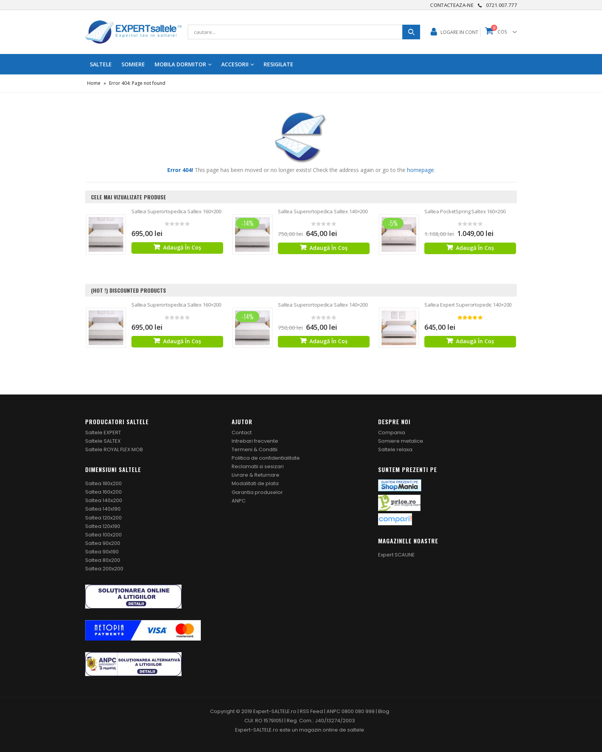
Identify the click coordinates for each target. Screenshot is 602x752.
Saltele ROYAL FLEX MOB (114, 449)
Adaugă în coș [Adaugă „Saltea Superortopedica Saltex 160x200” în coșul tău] (182, 247)
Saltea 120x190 (102, 526)
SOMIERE (133, 64)
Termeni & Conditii (254, 449)
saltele (355, 729)
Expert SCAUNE (396, 554)
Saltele (101, 64)
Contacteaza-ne (452, 5)
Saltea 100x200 (103, 534)
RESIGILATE (278, 64)
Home (94, 83)
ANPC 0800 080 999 (351, 711)
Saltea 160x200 (103, 492)
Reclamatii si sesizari (258, 466)
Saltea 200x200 (104, 568)
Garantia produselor (257, 492)
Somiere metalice (400, 441)
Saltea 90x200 (102, 543)
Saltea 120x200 (103, 517)
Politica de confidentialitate (266, 458)
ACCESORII (235, 64)
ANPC (239, 500)
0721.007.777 (501, 5)
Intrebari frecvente (255, 441)
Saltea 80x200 (102, 560)
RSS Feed (311, 711)
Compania (391, 432)
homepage (420, 170)
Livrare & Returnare (255, 475)
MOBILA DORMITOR (180, 64)
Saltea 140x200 (103, 500)
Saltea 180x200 (103, 483)
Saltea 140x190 (103, 509)
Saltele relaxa (395, 449)
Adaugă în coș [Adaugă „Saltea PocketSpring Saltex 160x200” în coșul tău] (475, 247)
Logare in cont (459, 32)
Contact (242, 432)
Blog (383, 711)
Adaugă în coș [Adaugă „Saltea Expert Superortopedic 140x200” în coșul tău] (475, 341)
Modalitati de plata (255, 483)
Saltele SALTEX (103, 441)
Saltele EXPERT (103, 432)
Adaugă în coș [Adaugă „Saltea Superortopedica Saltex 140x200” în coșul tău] (328, 247)
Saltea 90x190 (102, 551)
